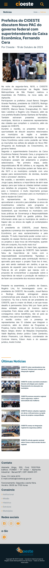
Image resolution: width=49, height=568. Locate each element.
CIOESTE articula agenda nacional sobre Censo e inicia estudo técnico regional (33, 442)
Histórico (6, 502)
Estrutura (6, 507)
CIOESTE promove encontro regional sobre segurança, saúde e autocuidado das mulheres (33, 398)
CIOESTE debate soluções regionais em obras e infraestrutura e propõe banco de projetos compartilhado (33, 413)
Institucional (7, 494)
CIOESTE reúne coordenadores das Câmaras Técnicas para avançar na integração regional (33, 369)
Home (36, 12)
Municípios (7, 511)
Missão (5, 498)
